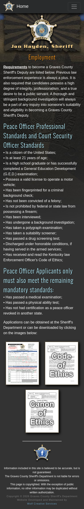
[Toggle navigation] (74, 6)
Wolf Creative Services (42, 503)
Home (16, 6)
